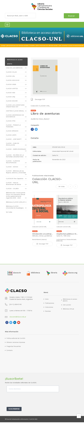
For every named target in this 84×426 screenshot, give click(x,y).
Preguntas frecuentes (13, 350)
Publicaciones (49, 307)
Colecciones (49, 311)
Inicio (47, 303)
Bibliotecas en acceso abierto (70, 303)
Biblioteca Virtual (68, 312)
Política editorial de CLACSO (15, 342)
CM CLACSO (67, 308)
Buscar (70, 15)
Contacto (9, 354)
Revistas (48, 315)
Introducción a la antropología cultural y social (42, 234)
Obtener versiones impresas (15, 346)
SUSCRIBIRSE (14, 413)
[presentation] (22, 404)
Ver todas (61, 186)
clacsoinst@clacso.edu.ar (17, 320)
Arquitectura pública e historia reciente (67, 234)
